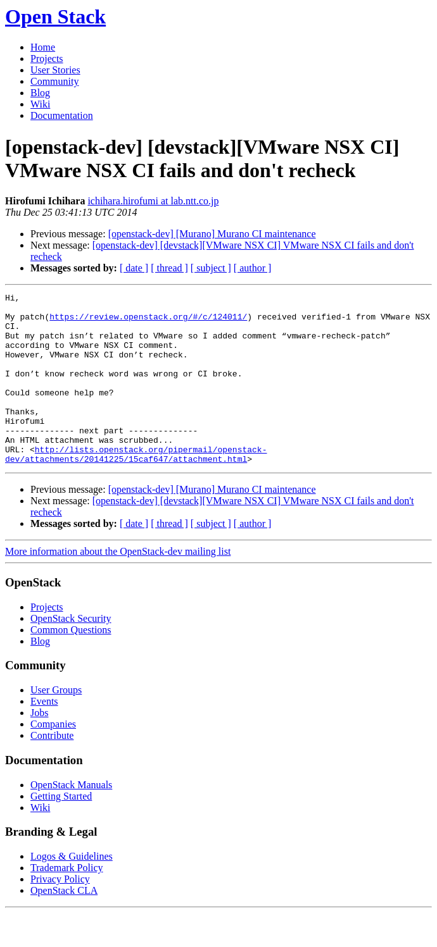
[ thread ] (169, 268)
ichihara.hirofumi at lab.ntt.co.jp (152, 200)
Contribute (51, 769)
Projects (46, 58)
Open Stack (55, 16)
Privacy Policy (60, 913)
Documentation (61, 115)
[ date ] (134, 268)
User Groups (56, 724)
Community (54, 81)
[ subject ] (211, 268)
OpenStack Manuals (71, 819)
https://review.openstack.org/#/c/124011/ (148, 322)
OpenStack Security (70, 652)
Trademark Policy (66, 901)
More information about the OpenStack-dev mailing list (118, 585)
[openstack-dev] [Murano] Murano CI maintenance (212, 233)
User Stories (55, 70)
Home (42, 47)
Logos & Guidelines (71, 890)
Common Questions (70, 664)
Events (44, 735)
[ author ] (253, 268)
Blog (40, 92)
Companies (53, 758)
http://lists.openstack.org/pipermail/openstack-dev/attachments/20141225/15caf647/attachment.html (136, 487)
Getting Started (61, 830)
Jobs (39, 746)
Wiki (40, 104)
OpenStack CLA (64, 924)
